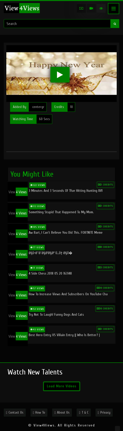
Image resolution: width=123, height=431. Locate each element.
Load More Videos (61, 386)
